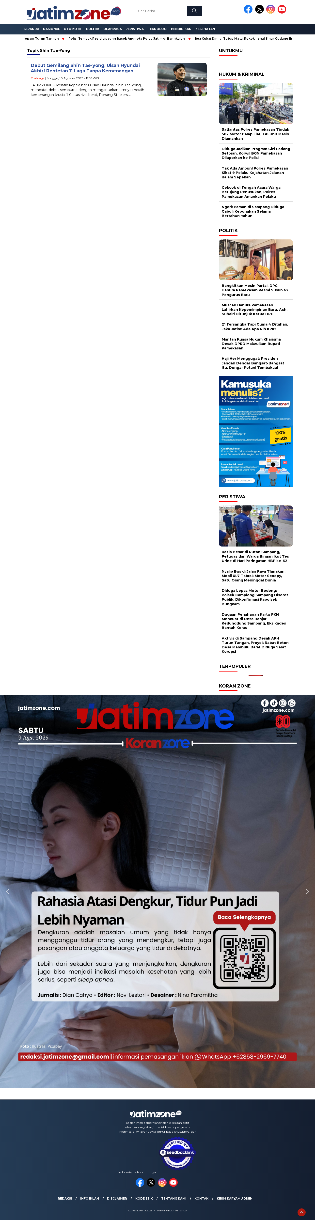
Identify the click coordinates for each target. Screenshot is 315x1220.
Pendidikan (181, 29)
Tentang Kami (173, 1198)
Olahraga (112, 29)
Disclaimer (117, 1198)
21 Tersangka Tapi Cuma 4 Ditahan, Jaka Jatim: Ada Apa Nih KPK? (255, 326)
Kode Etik (144, 1198)
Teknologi (157, 29)
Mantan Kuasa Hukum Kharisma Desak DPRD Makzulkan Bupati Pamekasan (251, 343)
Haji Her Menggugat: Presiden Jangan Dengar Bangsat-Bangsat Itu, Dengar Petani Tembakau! (253, 363)
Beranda (31, 29)
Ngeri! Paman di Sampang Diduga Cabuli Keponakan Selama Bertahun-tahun (253, 211)
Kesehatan (205, 29)
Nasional (51, 29)
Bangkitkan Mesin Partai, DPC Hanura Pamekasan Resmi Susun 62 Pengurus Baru (255, 290)
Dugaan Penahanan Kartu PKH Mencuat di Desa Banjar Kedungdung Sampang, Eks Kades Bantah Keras (254, 621)
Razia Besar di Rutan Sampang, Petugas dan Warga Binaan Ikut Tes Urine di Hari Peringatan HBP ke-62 (255, 556)
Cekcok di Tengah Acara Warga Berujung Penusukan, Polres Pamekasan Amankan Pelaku (251, 192)
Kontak (201, 1198)
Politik (92, 29)
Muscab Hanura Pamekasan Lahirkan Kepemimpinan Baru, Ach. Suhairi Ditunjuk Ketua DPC (254, 309)
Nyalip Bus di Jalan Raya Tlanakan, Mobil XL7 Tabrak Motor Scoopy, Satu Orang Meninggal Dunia (253, 575)
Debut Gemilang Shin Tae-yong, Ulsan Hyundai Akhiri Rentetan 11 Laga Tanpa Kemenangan (85, 68)
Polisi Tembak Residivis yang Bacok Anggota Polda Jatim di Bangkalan (128, 38)
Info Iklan (89, 1198)
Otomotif (73, 29)
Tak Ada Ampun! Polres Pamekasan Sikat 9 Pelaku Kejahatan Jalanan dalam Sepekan (255, 172)
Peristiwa (135, 29)
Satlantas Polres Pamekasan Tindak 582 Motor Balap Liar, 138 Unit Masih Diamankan (255, 134)
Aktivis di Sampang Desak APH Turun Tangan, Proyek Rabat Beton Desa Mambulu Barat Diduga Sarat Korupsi (255, 645)
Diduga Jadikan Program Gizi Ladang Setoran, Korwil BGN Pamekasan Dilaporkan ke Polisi (256, 153)
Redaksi (65, 1198)
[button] (8, 891)
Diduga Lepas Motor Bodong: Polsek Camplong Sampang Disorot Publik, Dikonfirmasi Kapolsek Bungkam (255, 597)
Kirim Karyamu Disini (235, 1198)
